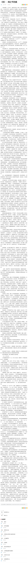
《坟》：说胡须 (4, 542)
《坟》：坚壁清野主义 (5, 512)
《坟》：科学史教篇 (5, 525)
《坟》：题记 (3, 521)
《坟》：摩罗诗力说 (5, 530)
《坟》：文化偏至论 (5, 538)
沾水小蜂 (4, 4)
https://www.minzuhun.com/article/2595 (18, 504)
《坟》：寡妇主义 (4, 515)
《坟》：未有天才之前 (5, 554)
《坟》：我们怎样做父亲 (6, 546)
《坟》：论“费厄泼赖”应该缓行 (7, 550)
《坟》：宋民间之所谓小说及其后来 (8, 534)
